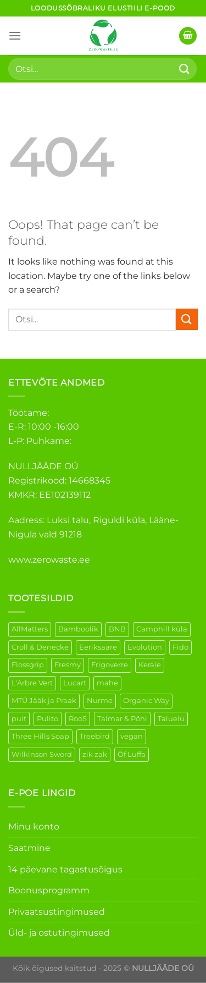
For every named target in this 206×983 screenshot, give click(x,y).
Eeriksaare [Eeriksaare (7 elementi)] (98, 647)
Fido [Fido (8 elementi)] (180, 647)
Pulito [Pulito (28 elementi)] (47, 719)
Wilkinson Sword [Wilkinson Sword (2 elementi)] (42, 754)
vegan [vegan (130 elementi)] (131, 736)
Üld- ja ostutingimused (59, 932)
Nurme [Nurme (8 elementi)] (100, 700)
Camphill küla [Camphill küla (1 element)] (161, 629)
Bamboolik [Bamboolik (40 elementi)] (78, 629)
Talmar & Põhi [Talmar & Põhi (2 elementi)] (122, 719)
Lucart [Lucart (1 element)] (74, 683)
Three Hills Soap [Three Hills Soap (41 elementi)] (40, 736)
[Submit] (185, 68)
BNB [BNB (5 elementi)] (117, 629)
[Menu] (14, 35)
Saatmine (29, 848)
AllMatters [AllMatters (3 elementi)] (30, 629)
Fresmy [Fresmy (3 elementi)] (67, 665)
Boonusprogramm (49, 890)
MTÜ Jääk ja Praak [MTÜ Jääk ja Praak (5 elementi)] (44, 700)
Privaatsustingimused (56, 912)
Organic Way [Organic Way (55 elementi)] (146, 700)
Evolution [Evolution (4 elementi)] (144, 647)
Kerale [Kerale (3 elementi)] (149, 665)
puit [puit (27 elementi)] (19, 719)
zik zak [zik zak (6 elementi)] (94, 754)
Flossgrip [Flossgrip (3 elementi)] (28, 665)
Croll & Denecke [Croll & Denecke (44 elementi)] (40, 647)
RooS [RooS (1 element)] (78, 719)
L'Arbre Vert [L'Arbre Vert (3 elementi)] (32, 683)
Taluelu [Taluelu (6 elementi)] (171, 719)
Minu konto (33, 826)
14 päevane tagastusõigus (65, 869)
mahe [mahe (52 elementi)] (107, 683)
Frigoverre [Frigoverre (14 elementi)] (109, 665)
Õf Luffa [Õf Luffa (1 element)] (132, 754)
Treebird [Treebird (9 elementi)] (95, 736)
